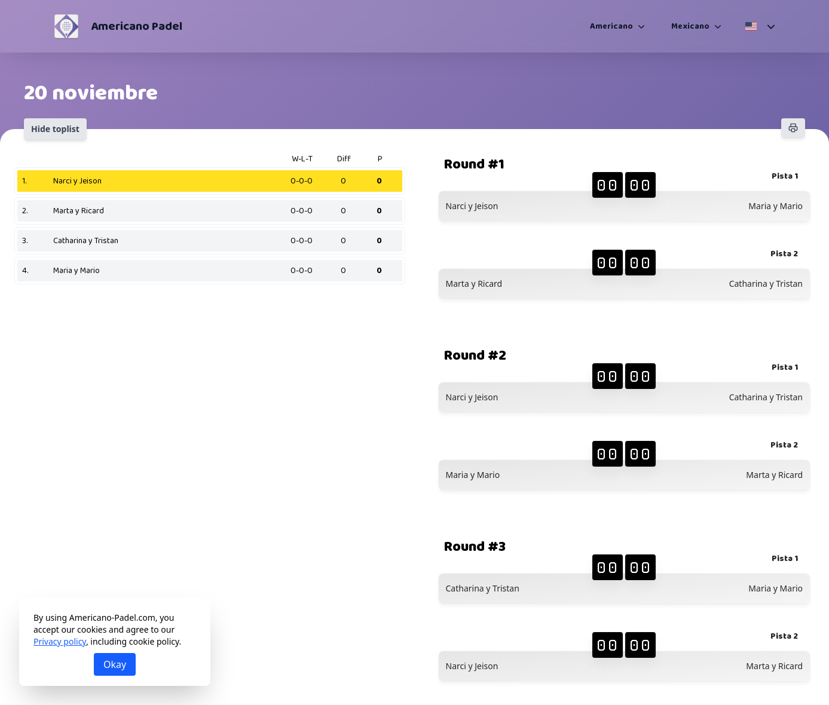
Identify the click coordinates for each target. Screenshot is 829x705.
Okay (114, 664)
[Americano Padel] (66, 26)
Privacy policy (59, 641)
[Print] (793, 127)
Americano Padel (136, 26)
